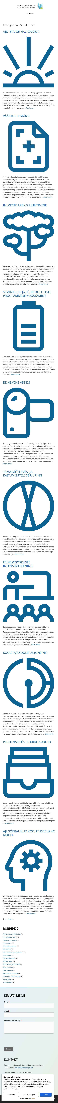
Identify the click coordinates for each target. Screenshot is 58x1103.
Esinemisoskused (10, 940)
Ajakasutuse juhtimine (12, 934)
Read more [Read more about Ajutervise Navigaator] (30, 108)
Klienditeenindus (9, 946)
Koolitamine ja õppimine (12, 952)
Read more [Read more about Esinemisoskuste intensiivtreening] (35, 644)
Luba (46, 1095)
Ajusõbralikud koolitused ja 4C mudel (29, 833)
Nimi (6, 1002)
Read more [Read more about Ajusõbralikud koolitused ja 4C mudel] (31, 913)
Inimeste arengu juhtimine (25, 205)
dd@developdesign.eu (24, 1067)
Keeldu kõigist (29, 1095)
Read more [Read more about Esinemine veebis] (7, 464)
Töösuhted (7, 982)
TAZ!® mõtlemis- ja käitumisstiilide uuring (22, 473)
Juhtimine (7, 943)
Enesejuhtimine (9, 937)
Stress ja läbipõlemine (11, 976)
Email (7, 1011)
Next (11, 919)
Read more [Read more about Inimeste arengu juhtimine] (43, 284)
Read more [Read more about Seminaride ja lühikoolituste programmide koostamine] (15, 374)
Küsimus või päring (13, 1020)
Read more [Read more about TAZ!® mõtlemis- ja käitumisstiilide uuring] (19, 554)
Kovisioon (7, 955)
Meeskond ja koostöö (11, 964)
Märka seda (7, 961)
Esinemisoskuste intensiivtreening (18, 564)
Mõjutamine (8, 967)
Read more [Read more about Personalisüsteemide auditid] (9, 823)
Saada (8, 1049)
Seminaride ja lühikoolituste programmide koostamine (27, 294)
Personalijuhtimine (10, 973)
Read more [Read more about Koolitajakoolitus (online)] (49, 734)
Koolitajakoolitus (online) (25, 653)
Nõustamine (8, 970)
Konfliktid (7, 949)
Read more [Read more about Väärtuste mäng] (47, 197)
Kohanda (11, 1095)
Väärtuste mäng (16, 116)
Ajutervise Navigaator (21, 31)
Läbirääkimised (9, 958)
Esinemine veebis (16, 382)
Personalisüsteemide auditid (27, 742)
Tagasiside (7, 979)
